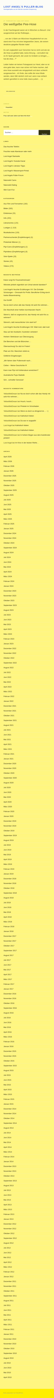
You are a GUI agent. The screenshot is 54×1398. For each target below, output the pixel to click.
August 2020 (9, 783)
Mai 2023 (7, 624)
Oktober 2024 (9, 543)
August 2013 (9, 1186)
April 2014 (8, 1147)
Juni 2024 (7, 562)
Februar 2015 (9, 1099)
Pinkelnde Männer (11, 242)
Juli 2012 (7, 1248)
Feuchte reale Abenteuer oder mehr (18, 151)
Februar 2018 (9, 927)
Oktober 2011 (9, 1291)
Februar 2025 (9, 524)
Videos (6, 266)
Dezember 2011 (10, 1281)
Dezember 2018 (10, 879)
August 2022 (9, 668)
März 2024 (8, 576)
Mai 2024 (7, 567)
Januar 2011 (8, 1334)
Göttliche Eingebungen (13, 356)
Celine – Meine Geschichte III (15, 365)
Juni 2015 (7, 1080)
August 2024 (9, 553)
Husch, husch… (26, 401)
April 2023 (8, 629)
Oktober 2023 (9, 601)
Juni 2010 (7, 1368)
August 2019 (9, 840)
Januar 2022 (8, 701)
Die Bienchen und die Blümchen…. (17, 342)
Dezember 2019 (10, 821)
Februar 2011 (9, 1329)
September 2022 (10, 663)
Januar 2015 (8, 1104)
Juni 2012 (7, 1253)
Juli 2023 (7, 615)
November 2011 (10, 1286)
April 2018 (8, 917)
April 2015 (8, 1090)
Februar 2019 (9, 869)
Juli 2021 (7, 730)
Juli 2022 (7, 672)
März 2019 (8, 864)
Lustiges (7, 228)
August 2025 (9, 495)
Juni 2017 (7, 965)
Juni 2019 (7, 850)
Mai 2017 (7, 970)
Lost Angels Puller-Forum (13, 175)
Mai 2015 (7, 1085)
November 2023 (10, 596)
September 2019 (10, 836)
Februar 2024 (9, 581)
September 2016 (10, 1008)
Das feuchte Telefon (11, 147)
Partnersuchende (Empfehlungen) (17, 237)
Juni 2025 (7, 505)
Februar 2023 (9, 639)
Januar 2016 (8, 1046)
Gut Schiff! (8, 300)
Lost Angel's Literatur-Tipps (14, 166)
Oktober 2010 (9, 1349)
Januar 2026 (8, 471)
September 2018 (10, 893)
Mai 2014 (7, 1142)
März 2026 (8, 461)
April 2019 (8, 859)
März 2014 (8, 1152)
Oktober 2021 (9, 716)
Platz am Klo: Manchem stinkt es (16, 351)
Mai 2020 (7, 797)
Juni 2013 (7, 1195)
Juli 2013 (7, 1190)
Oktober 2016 (9, 1003)
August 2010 (9, 1358)
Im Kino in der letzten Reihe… (27, 443)
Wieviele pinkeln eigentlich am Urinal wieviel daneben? (25, 285)
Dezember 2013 (10, 1166)
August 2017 (9, 955)
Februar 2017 (9, 984)
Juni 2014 (7, 1138)
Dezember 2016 (10, 994)
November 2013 (10, 1171)
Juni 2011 (7, 1310)
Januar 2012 (8, 1277)
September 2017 (10, 951)
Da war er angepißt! (28, 421)
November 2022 (10, 653)
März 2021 (8, 749)
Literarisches (9, 223)
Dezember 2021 (10, 706)
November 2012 (10, 1229)
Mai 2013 (7, 1200)
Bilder (6, 208)
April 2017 (8, 975)
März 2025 (8, 519)
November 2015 (10, 1056)
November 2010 (10, 1344)
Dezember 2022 (10, 649)
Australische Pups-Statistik (14, 375)
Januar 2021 (8, 759)
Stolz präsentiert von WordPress (13, 1393)
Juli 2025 (7, 500)
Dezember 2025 (10, 476)
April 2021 (8, 744)
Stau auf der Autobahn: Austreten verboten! (21, 332)
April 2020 (8, 802)
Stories (6, 261)
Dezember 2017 (10, 936)
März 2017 (8, 979)
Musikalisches (9, 233)
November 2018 (10, 883)
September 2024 (10, 548)
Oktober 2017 (9, 946)
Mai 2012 (7, 1257)
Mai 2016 (7, 1027)
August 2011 (9, 1301)
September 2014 (10, 1123)
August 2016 (9, 1013)
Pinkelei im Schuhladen (29, 406)
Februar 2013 (9, 1214)
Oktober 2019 (9, 831)
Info (5, 218)
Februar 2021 (9, 754)
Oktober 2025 (9, 485)
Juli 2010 (7, 1363)
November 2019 (10, 826)
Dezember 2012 (10, 1224)
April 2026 (8, 457)
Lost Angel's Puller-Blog (23, 6)
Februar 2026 (9, 466)
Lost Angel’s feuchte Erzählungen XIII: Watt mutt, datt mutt (26, 327)
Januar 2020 (8, 816)
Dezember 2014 (10, 1109)
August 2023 (9, 610)
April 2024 (8, 572)
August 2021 (9, 725)
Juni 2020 (7, 792)
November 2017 (10, 941)
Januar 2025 (8, 529)
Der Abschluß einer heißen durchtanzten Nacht (22, 310)
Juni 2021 (7, 735)
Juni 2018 (7, 907)
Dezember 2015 (10, 1051)
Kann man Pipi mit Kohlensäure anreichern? (21, 370)
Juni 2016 (7, 1023)
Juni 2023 (7, 620)
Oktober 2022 (9, 658)
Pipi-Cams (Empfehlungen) (14, 247)
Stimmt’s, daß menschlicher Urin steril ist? (20, 322)
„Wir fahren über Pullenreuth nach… (18, 361)
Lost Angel (25, 21)
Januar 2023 (8, 644)
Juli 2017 (7, 960)
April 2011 (8, 1320)
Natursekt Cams (10, 180)
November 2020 (10, 768)
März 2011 (8, 1325)
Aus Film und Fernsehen (13, 204)
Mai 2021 (7, 740)
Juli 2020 (7, 788)
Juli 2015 (7, 1075)
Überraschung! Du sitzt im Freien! (17, 346)
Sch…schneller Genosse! (14, 380)
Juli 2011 (7, 1305)
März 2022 (8, 692)
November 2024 (10, 538)
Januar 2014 (8, 1162)
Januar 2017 (8, 989)
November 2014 (10, 1114)
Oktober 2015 (9, 1061)
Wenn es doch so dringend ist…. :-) (34, 411)
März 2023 (8, 634)
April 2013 (8, 1205)
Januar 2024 (8, 586)
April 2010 (8, 1377)
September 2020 (10, 778)
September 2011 (10, 1296)
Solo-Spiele (8, 256)
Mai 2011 (7, 1315)
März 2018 (8, 922)
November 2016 (10, 998)
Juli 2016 (7, 1018)
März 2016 (8, 1037)
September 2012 (10, 1238)
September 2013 (10, 1181)
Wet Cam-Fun (9, 190)
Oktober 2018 (9, 888)
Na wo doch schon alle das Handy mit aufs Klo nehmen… (26, 305)
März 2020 (8, 807)
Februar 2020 (9, 811)
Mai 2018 (7, 912)
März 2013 (8, 1210)
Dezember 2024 (10, 533)
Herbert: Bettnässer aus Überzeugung (18, 337)
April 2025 (8, 514)
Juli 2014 (7, 1133)
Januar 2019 (8, 874)
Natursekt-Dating (10, 185)
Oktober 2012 (9, 1233)
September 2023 (10, 605)
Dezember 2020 (10, 764)
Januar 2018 (8, 931)
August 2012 (9, 1243)
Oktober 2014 (9, 1118)
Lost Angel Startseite (12, 156)
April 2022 (8, 687)
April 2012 (8, 1262)
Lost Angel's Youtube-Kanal (14, 161)
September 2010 (10, 1353)
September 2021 (10, 720)
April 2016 (8, 1032)
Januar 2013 (8, 1219)
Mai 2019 (7, 855)
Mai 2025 (7, 509)
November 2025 (10, 481)
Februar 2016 (9, 1042)
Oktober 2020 (9, 773)
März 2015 (8, 1094)
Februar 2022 (9, 696)
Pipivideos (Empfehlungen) (14, 252)
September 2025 (10, 490)
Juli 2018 (7, 903)
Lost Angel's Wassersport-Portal (16, 171)
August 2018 (9, 898)
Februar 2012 (9, 1272)
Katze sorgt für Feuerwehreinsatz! (17, 280)
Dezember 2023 (10, 591)
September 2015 (10, 1066)
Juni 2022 (7, 677)
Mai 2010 (7, 1373)
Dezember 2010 (10, 1339)
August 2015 (9, 1070)
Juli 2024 (7, 557)
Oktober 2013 (9, 1176)
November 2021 (10, 711)
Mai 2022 (7, 682)
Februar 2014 (9, 1157)
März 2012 (8, 1267)
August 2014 (9, 1128)
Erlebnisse (10, 91)
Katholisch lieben (27, 416)
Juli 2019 (7, 845)
